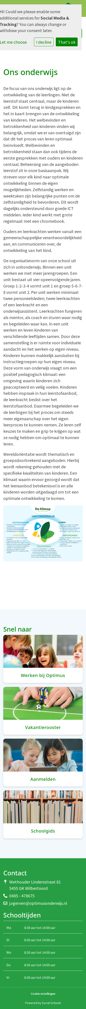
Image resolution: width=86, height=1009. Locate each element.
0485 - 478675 (22, 895)
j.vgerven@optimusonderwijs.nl (38, 903)
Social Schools (51, 1003)
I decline (43, 42)
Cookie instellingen (43, 993)
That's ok (66, 42)
